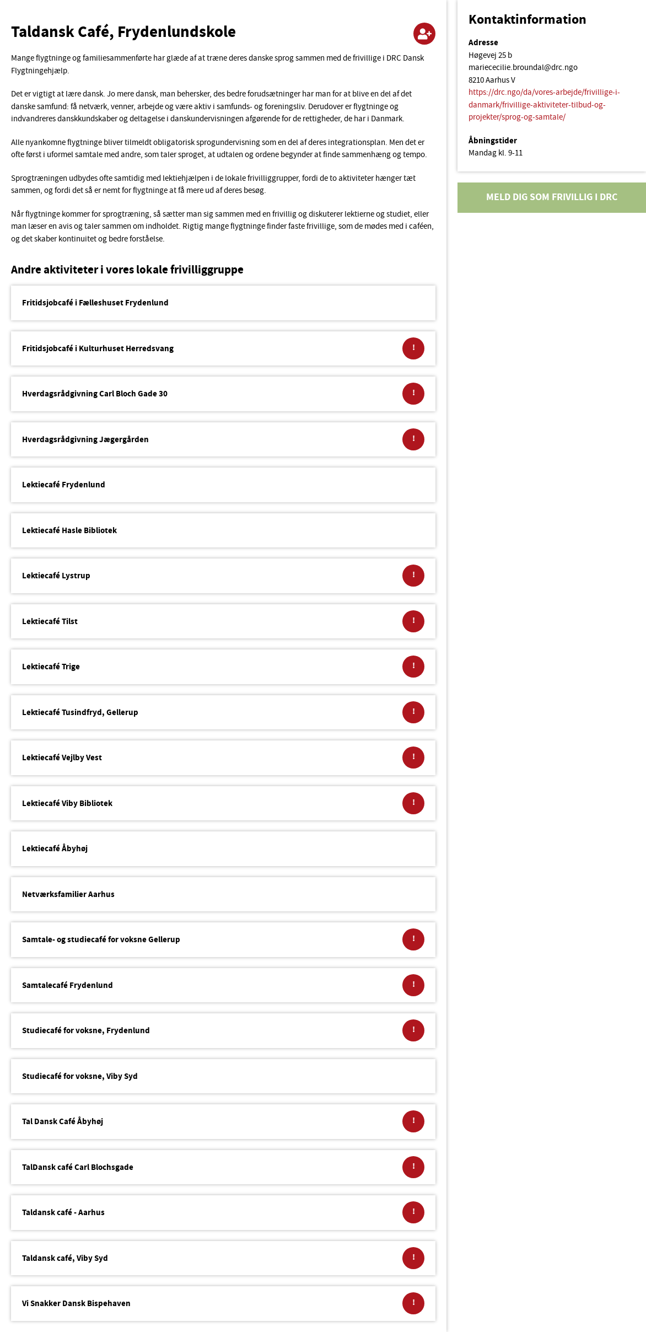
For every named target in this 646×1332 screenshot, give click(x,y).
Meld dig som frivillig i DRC (551, 198)
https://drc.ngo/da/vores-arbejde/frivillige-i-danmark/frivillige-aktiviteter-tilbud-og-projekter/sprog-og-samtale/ (544, 105)
